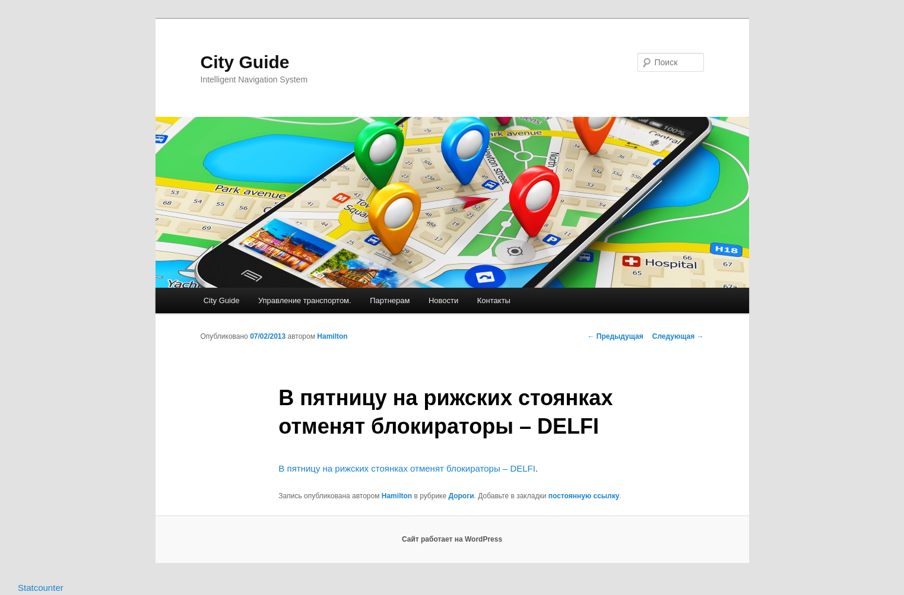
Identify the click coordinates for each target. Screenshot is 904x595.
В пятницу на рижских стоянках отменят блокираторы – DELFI (406, 468)
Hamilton (332, 336)
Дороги (461, 496)
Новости (443, 300)
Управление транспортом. (304, 300)
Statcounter (41, 588)
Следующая (678, 336)
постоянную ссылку (584, 496)
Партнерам (390, 300)
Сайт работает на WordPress (452, 539)
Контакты (493, 300)
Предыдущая (615, 336)
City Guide (245, 62)
